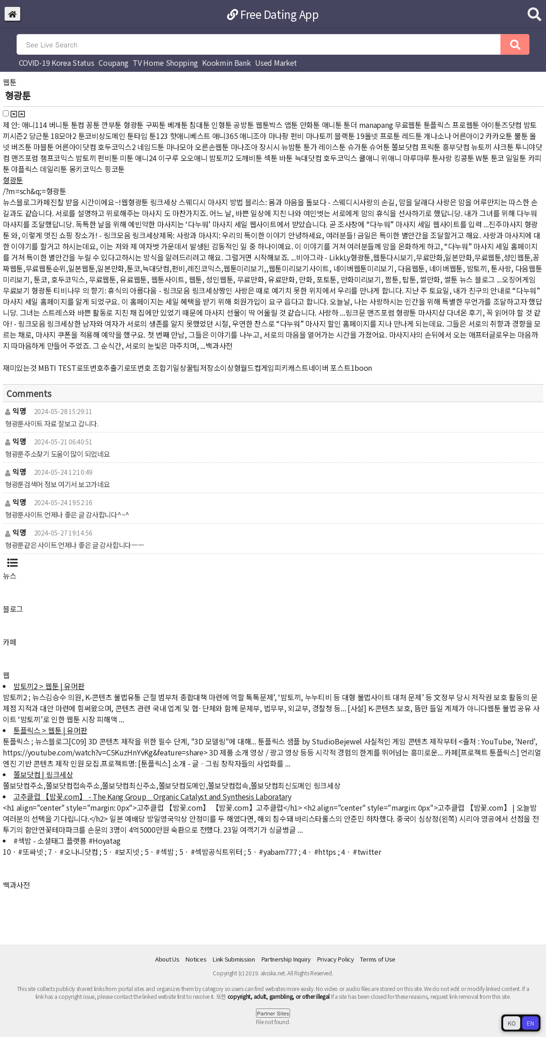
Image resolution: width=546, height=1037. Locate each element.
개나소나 (437, 135)
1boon (361, 367)
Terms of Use (377, 959)
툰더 (350, 124)
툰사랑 (442, 157)
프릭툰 (430, 146)
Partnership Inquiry (286, 959)
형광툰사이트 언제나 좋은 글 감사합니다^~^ (67, 514)
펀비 (297, 135)
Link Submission (233, 959)
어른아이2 (468, 135)
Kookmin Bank (226, 62)
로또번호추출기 (100, 367)
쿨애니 (369, 157)
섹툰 (270, 157)
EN (530, 1023)
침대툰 (199, 124)
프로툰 (390, 135)
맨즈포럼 (24, 157)
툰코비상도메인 (102, 135)
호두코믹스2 (116, 146)
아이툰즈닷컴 (501, 124)
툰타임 (137, 135)
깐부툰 (111, 124)
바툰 (285, 157)
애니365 (225, 135)
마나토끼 (319, 135)
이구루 (168, 157)
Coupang (113, 62)
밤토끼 (86, 157)
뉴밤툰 (291, 146)
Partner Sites (273, 1013)
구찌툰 (155, 124)
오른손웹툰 (212, 146)
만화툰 (310, 124)
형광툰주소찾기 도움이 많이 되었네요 (57, 454)
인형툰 (221, 124)
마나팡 (278, 135)
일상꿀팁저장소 (196, 367)
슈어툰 (379, 146)
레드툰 (412, 135)
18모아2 (63, 135)
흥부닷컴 (456, 146)
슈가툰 (358, 146)
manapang (376, 124)
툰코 (497, 157)
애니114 (34, 124)
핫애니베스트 (190, 135)
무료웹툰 (408, 124)
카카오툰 (498, 135)
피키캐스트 (291, 367)
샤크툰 (503, 146)
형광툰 (133, 124)
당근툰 (39, 135)
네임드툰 (150, 146)
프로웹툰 (465, 124)
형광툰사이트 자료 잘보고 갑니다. (52, 423)
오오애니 (194, 157)
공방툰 (243, 124)
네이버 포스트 (329, 367)
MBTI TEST (57, 367)
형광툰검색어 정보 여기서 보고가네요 (57, 484)
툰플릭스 (437, 124)
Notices (195, 959)
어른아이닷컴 (75, 146)
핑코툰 (115, 168)
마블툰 (43, 146)
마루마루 (416, 157)
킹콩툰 (464, 157)
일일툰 (516, 157)
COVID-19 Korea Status (56, 62)
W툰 (482, 157)
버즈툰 (21, 146)
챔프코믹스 (57, 157)
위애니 (391, 157)
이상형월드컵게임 (247, 367)
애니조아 (253, 135)
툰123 (158, 135)
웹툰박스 (269, 124)
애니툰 (332, 124)
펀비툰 (108, 157)
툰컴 (77, 124)
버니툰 (59, 124)
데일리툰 (53, 168)
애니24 (146, 157)
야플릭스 (24, 168)
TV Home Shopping (165, 62)
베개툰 (178, 124)
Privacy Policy (335, 959)
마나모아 (179, 146)
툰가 (310, 146)
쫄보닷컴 (404, 146)
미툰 (126, 157)
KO (512, 1023)
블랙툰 (344, 135)
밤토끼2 (221, 157)
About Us (167, 959)
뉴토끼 (481, 146)
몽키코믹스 (86, 168)
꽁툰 (92, 124)
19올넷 (367, 135)
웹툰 (9, 81)
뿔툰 (521, 135)
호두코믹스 (340, 157)
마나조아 (244, 146)
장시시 (269, 146)
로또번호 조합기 (148, 367)
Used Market (276, 62)
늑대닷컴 (308, 157)
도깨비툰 (248, 157)
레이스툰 (332, 146)
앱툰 (291, 124)
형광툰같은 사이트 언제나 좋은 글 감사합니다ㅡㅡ (74, 545)
